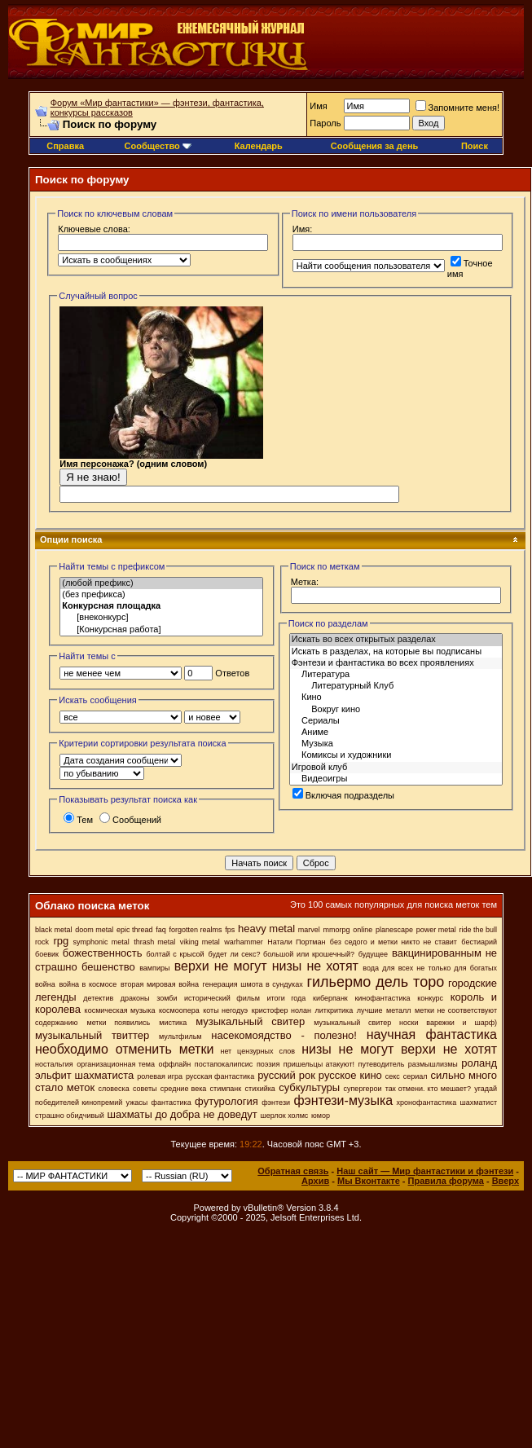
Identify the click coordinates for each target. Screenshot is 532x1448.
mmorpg (336, 930)
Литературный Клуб (396, 686)
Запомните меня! (457, 107)
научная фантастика (432, 1034)
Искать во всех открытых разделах (396, 639)
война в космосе (88, 984)
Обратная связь (292, 1171)
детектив (98, 998)
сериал (415, 1076)
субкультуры (309, 1087)
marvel (309, 930)
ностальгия (54, 1064)
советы (145, 1089)
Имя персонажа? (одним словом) (161, 466)
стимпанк (226, 1089)
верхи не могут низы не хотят (266, 966)
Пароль (325, 123)
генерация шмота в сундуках (253, 984)
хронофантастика (427, 1102)
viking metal (200, 942)
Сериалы (396, 721)
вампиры (154, 968)
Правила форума (446, 1181)
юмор (320, 1115)
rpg (60, 941)
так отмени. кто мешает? (428, 1089)
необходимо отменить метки (124, 1049)
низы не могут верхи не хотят (399, 1049)
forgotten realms (195, 930)
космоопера (179, 1010)
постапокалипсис (224, 1064)
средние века (183, 1089)
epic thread (135, 930)
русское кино (350, 1075)
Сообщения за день (374, 146)
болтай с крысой (175, 954)
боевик (47, 954)
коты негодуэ (225, 1010)
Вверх (505, 1181)
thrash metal (154, 942)
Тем (78, 820)
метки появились (118, 1023)
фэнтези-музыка (343, 1100)
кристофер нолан (281, 1010)
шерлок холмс (284, 1115)
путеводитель (381, 1064)
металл (398, 1010)
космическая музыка (120, 1010)
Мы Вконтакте (368, 1181)
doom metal (94, 930)
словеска (113, 1089)
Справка (65, 146)
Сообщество (158, 146)
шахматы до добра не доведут (182, 1114)
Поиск (474, 146)
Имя (318, 106)
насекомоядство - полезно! (284, 1035)
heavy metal (266, 928)
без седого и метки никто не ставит (393, 942)
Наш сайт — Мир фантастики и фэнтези (424, 1171)
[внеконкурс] (161, 617)
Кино (396, 697)
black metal (54, 930)
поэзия (268, 1064)
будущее (373, 954)
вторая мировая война (160, 984)
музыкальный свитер (250, 1021)
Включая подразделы (343, 795)
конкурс (430, 998)
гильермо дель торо (375, 982)
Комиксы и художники (396, 755)
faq (161, 930)
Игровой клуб (396, 767)
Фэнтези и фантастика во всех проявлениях (396, 663)
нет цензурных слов (257, 1051)
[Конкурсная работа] (161, 630)
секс (392, 1076)
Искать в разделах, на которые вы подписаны (396, 652)
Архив (315, 1181)
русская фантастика (220, 1076)
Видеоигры (396, 779)
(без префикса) (161, 595)
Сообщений (130, 820)
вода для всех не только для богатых (430, 968)
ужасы (137, 1102)
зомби (166, 998)
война (45, 984)
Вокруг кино (396, 709)
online (362, 930)
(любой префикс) (161, 583)
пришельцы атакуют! (319, 1064)
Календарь (259, 146)
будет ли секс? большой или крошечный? (281, 954)
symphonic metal (101, 942)
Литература (396, 674)
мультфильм (180, 1036)
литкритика (334, 1010)
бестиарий (479, 942)
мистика (173, 1023)
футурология (226, 1101)
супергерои (363, 1089)
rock (42, 942)
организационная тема (116, 1064)
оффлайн (174, 1064)
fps (230, 930)
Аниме (396, 732)
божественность (103, 953)
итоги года (286, 998)
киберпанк (330, 998)
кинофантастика (382, 998)
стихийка (260, 1089)
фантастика (171, 1102)
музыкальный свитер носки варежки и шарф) (405, 1023)
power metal (436, 930)
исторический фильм (222, 998)
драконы (135, 998)
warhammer (243, 942)
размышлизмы (433, 1064)
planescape (394, 930)
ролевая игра (159, 1076)
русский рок (286, 1075)
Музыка (396, 744)
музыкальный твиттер (92, 1035)
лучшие (370, 1010)
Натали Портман (296, 942)
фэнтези (276, 1102)
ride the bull (478, 930)
